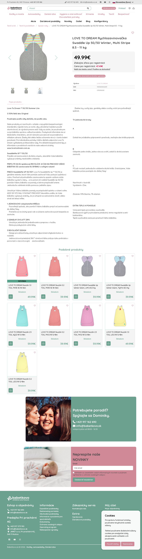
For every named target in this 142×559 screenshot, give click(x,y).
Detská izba (50, 14)
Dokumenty (45, 522)
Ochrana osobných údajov (51, 524)
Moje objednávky (112, 508)
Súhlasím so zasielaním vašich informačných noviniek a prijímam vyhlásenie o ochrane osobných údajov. (100, 474)
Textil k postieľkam (27, 26)
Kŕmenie (90, 14)
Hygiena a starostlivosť (71, 14)
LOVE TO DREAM (102, 83)
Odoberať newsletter (84, 480)
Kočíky (29, 547)
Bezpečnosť (123, 14)
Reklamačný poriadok (49, 511)
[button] (9, 57)
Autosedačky (34, 14)
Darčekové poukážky (50, 21)
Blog (88, 21)
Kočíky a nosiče (16, 14)
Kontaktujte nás (79, 508)
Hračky (101, 14)
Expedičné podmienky (49, 508)
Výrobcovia (77, 517)
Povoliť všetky (113, 544)
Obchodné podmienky (49, 514)
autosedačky (38, 547)
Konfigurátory (101, 21)
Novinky (68, 21)
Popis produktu (15, 102)
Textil (111, 14)
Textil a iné (11, 26)
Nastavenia (127, 544)
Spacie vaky (43, 26)
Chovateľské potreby (69, 17)
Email (75, 463)
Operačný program (48, 527)
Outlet (79, 21)
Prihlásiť (122, 8)
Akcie (33, 21)
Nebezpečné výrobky (49, 530)
